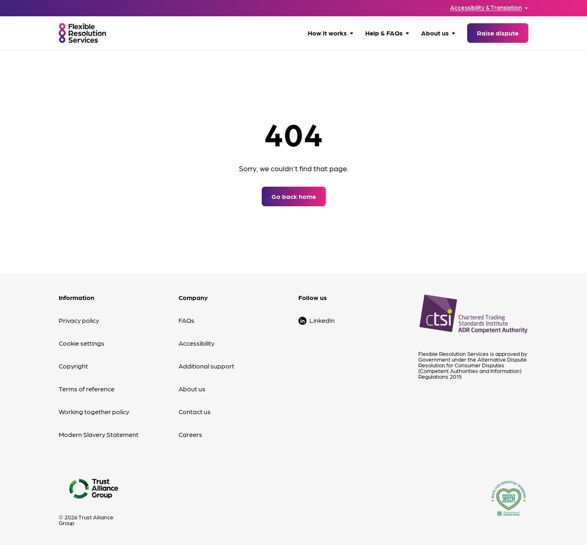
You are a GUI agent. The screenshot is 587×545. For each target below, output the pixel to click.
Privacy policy (79, 320)
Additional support (206, 366)
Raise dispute (498, 33)
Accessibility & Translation (486, 7)
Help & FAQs (384, 33)
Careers (190, 434)
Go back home (293, 196)
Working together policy (94, 411)
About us (435, 33)
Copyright (73, 366)
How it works (327, 33)
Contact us (195, 411)
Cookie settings (81, 343)
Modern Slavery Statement (99, 434)
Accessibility (196, 343)
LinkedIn (322, 320)
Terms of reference (87, 388)
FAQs (186, 320)
